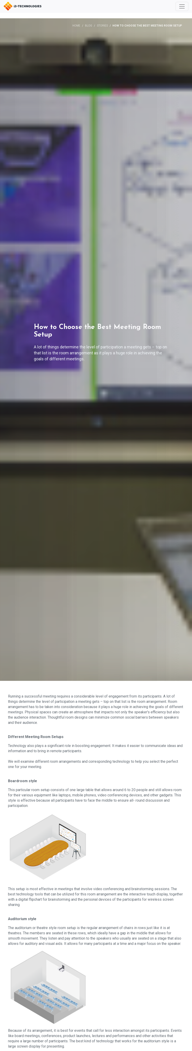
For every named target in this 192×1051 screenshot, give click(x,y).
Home (76, 25)
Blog (88, 25)
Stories (102, 25)
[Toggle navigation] (182, 6)
